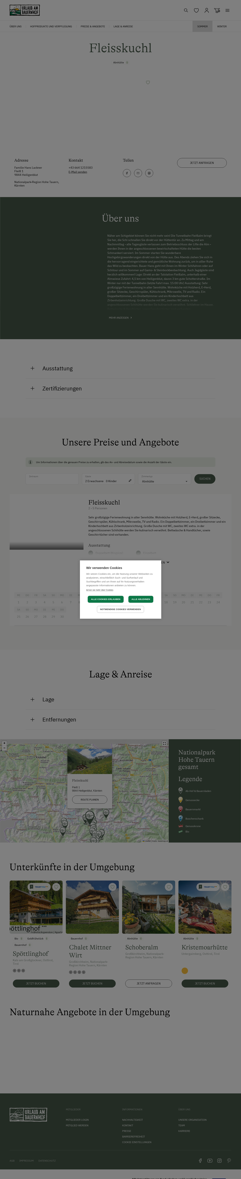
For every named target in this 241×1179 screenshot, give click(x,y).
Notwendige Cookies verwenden (120, 609)
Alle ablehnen (141, 599)
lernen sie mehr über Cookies (99, 590)
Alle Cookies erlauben (105, 599)
